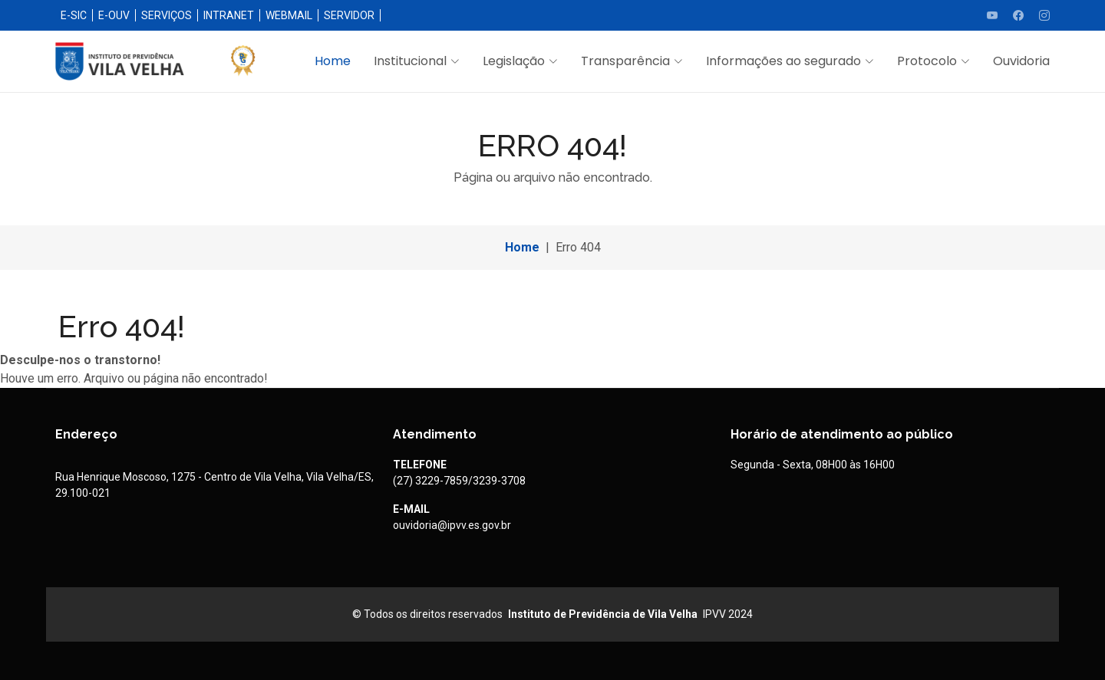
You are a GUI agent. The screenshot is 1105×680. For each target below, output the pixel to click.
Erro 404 (578, 247)
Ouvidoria (1021, 61)
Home (333, 61)
